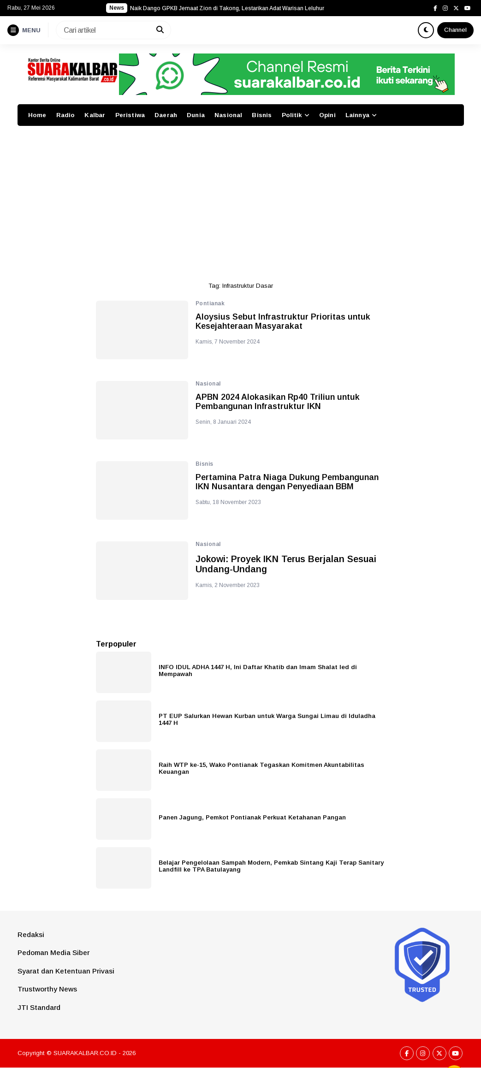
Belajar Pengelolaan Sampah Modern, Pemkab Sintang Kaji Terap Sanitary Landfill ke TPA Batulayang (271, 866)
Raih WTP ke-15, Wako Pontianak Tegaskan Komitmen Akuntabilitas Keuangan (261, 768)
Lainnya (357, 115)
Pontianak (210, 303)
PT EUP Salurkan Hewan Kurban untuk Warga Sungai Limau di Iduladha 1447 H (267, 719)
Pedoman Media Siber (53, 952)
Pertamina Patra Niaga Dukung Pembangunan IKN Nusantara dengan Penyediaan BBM (287, 482)
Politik (292, 115)
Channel (455, 29)
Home (37, 115)
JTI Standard (39, 1007)
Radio (65, 115)
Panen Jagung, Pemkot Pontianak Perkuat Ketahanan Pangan (252, 817)
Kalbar (94, 115)
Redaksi (31, 934)
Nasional (228, 115)
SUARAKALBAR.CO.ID (85, 1053)
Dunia (196, 115)
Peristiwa (130, 115)
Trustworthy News (47, 989)
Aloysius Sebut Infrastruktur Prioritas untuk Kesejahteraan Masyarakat (283, 322)
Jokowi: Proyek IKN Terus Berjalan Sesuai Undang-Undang (286, 564)
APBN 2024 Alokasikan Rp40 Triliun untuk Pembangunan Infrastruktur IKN (278, 402)
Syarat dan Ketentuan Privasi (66, 971)
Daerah (165, 115)
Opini (327, 115)
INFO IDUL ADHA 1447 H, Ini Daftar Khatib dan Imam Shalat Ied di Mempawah (258, 670)
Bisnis (262, 115)
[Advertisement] (240, 199)
